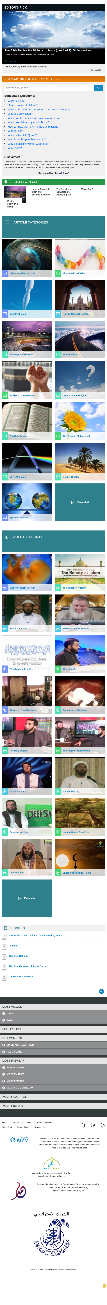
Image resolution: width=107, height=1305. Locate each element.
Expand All (80, 502)
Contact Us (40, 1127)
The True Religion (18, 956)
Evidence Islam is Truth (22, 273)
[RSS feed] (103, 1125)
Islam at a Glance (44, 1123)
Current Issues (17, 476)
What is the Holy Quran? (22, 135)
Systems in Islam (18, 517)
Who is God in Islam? (20, 113)
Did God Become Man (21, 976)
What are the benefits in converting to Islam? (34, 118)
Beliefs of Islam (18, 314)
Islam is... (14, 945)
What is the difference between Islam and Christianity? (40, 109)
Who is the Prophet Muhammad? (27, 139)
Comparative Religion (75, 395)
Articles (16, 1123)
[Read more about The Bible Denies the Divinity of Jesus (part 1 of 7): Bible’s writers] (53, 32)
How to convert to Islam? (22, 105)
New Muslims (16, 872)
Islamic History (71, 476)
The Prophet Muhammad (76, 436)
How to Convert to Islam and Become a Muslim (41, 192)
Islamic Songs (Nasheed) (76, 832)
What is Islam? (16, 101)
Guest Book (7, 1127)
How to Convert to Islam (76, 314)
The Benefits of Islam (74, 273)
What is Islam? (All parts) (12, 204)
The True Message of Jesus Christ (28, 966)
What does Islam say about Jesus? (28, 122)
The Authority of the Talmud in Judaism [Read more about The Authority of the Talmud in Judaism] (26, 66)
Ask (98, 87)
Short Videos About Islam (77, 872)
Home (4, 1123)
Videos (28, 1123)
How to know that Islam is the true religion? (33, 126)
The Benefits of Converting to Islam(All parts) (64, 192)
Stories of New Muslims (22, 395)
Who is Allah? (16, 130)
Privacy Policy (23, 1127)
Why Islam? (15, 148)
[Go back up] (101, 991)
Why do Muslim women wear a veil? (29, 143)
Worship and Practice (21, 354)
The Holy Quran (18, 436)
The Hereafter (70, 354)
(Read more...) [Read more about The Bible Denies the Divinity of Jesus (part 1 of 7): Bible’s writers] (10, 61)
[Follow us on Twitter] (93, 1125)
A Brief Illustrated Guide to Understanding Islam (35, 935)
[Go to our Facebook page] (84, 1125)
